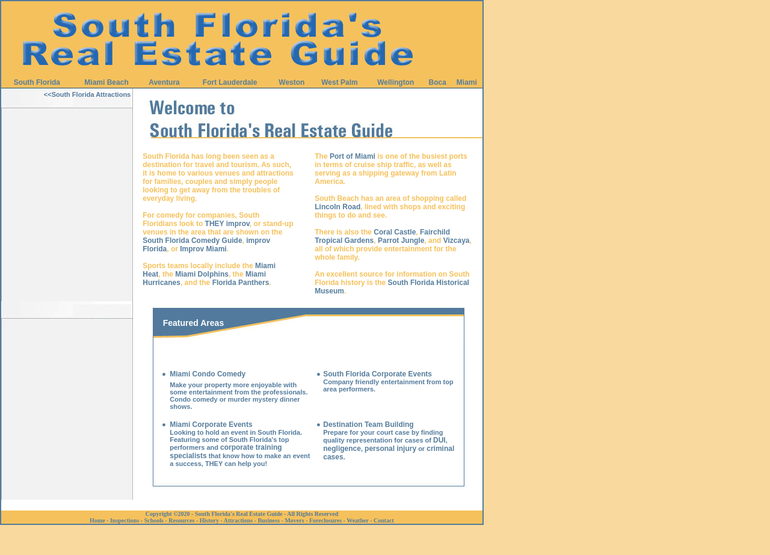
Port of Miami (352, 156)
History (209, 520)
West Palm (339, 82)
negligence (342, 448)
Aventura (164, 82)
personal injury (390, 448)
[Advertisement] (67, 289)
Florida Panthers (241, 282)
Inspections (124, 520)
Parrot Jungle (401, 240)
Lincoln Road (337, 207)
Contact (384, 520)
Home (97, 520)
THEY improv (227, 223)
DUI (439, 440)
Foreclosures (325, 520)
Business (268, 520)
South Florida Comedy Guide (192, 240)
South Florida (37, 82)
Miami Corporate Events (211, 424)
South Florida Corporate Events (377, 374)
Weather (357, 520)
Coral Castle (395, 232)
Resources (181, 520)
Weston (291, 82)
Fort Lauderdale (230, 82)
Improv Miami (203, 249)
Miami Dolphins (202, 274)
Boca (437, 82)
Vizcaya (456, 240)
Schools (154, 520)
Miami (467, 82)
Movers (294, 520)
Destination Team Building (368, 424)
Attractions (238, 520)
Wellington (395, 82)
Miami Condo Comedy (207, 374)
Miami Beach (106, 82)
